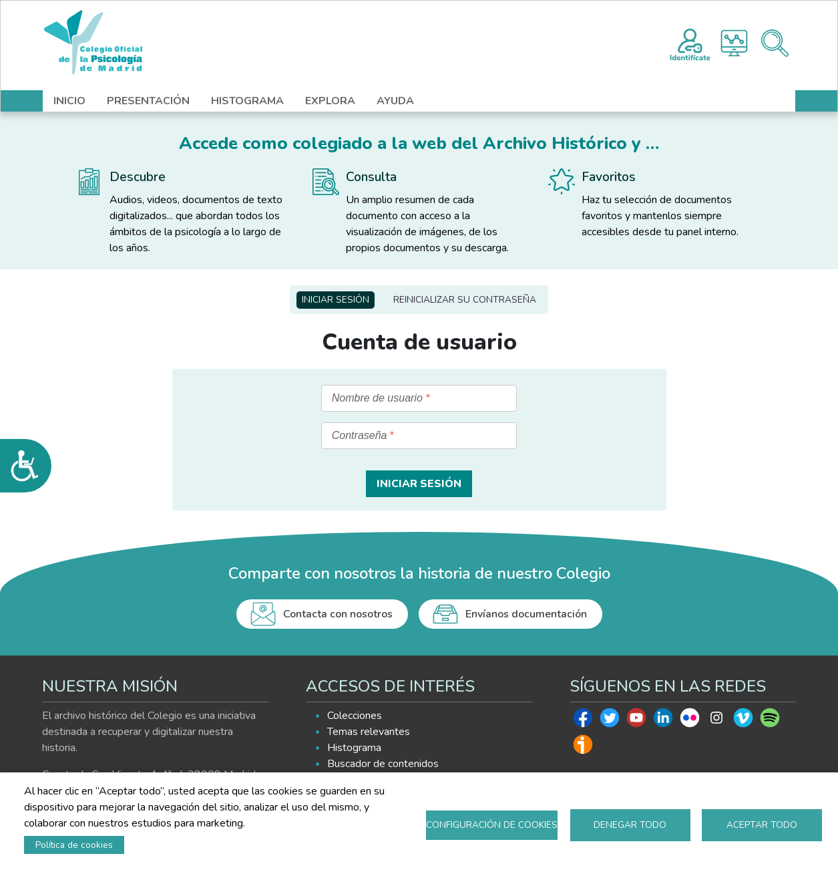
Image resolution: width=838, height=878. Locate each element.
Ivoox (583, 747)
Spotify (770, 721)
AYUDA (395, 101)
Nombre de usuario (377, 398)
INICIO (69, 101)
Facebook (583, 721)
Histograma (734, 43)
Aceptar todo (761, 825)
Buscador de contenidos (383, 763)
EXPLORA (330, 101)
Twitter (609, 721)
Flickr (689, 721)
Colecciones (354, 715)
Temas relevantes (368, 731)
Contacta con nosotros (338, 614)
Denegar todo (630, 825)
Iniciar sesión (335, 299)
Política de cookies (74, 845)
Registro (690, 43)
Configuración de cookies (492, 825)
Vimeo (743, 721)
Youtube (636, 721)
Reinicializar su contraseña (464, 299)
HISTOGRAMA (247, 101)
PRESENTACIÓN (148, 101)
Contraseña (359, 435)
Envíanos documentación (526, 614)
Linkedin (663, 721)
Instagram (716, 721)
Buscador (775, 43)
